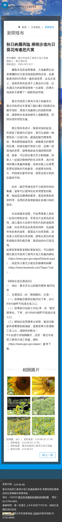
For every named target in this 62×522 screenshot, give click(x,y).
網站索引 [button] (5, 5)
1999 (35, 513)
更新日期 (7, 484)
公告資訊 (35, 27)
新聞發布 (49, 27)
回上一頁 (47, 455)
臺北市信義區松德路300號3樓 (33, 497)
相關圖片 (31, 369)
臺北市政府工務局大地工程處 (18, 8)
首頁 (24, 27)
